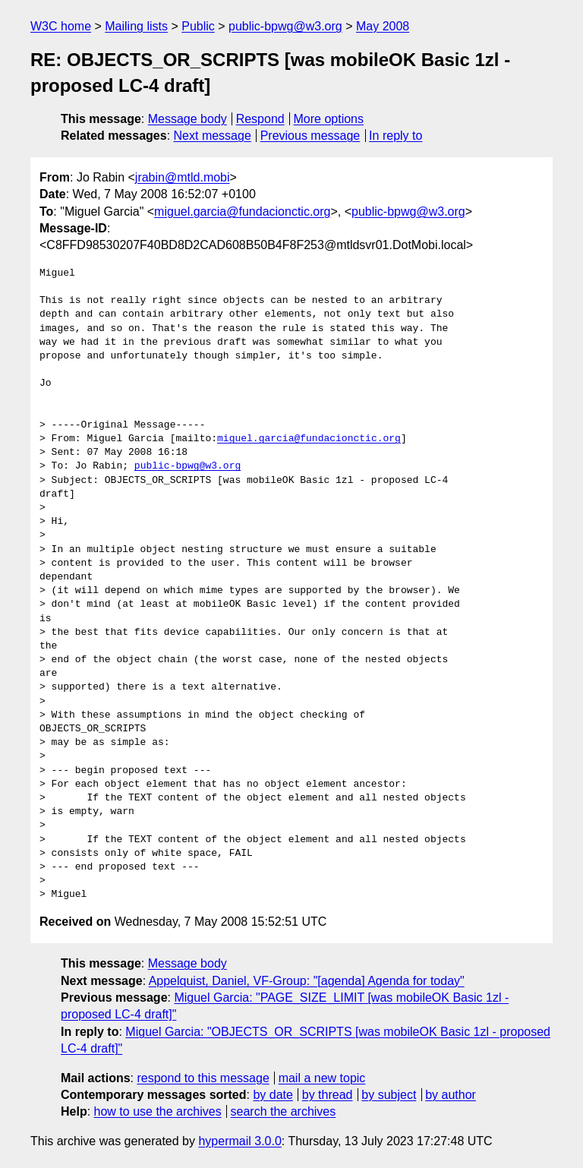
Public (198, 26)
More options (329, 118)
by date (272, 1094)
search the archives (283, 1111)
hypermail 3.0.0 (239, 1141)
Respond (260, 118)
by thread (327, 1094)
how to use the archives (158, 1111)
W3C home (60, 26)
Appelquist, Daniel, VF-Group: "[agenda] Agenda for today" (307, 980)
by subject (388, 1094)
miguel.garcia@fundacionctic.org (242, 211)
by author (450, 1094)
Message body (187, 118)
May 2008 (382, 26)
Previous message (310, 135)
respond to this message (203, 1078)
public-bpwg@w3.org (285, 26)
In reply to (395, 135)
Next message (212, 135)
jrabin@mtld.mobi (182, 177)
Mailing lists (136, 26)
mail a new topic (322, 1078)
